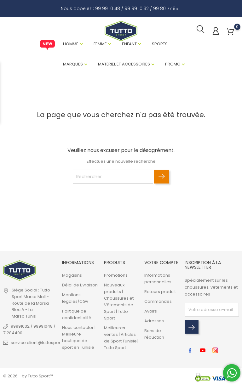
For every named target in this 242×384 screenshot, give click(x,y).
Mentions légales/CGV (75, 298)
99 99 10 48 (107, 8)
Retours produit (160, 292)
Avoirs (150, 311)
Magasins (72, 275)
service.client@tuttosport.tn (38, 343)
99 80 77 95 (165, 8)
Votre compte (161, 262)
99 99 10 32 (136, 8)
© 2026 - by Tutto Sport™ (28, 376)
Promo (173, 65)
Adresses (154, 321)
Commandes (158, 301)
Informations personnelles (157, 278)
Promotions (116, 275)
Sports (160, 45)
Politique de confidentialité (76, 314)
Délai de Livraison (80, 285)
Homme (70, 45)
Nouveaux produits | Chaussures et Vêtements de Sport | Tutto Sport (119, 301)
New (47, 46)
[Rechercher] (113, 177)
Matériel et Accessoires (124, 65)
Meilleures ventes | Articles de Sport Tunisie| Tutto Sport (121, 338)
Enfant (129, 45)
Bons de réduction (154, 334)
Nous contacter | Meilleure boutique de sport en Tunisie (78, 337)
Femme (100, 45)
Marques (73, 65)
